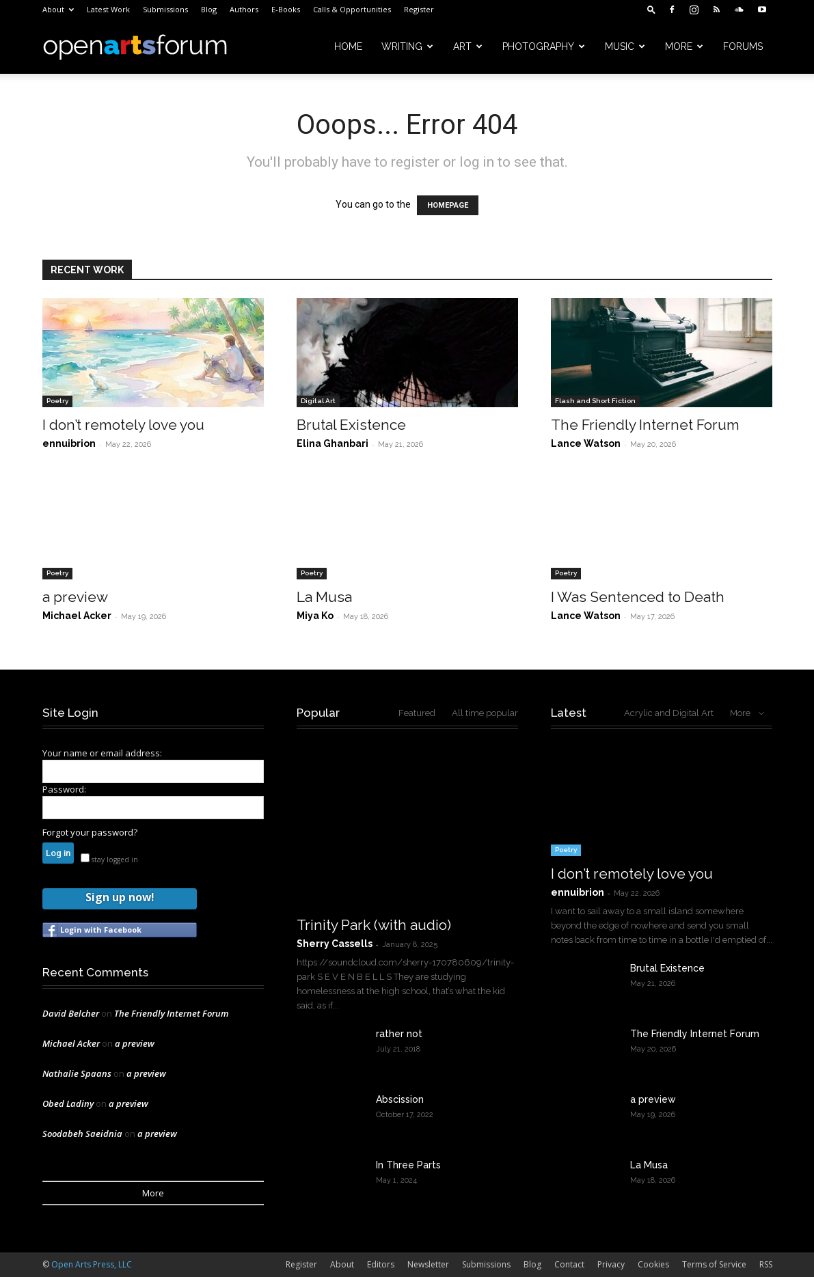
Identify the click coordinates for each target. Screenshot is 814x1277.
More (684, 46)
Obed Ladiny (68, 1103)
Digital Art (318, 400)
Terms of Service (714, 1264)
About (58, 9)
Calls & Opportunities (352, 9)
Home (348, 46)
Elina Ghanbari (332, 443)
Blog (209, 9)
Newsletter (428, 1264)
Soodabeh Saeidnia (82, 1133)
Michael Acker (76, 615)
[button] (651, 9)
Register (419, 9)
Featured (416, 713)
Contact (569, 1264)
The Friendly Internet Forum (645, 424)
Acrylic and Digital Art (669, 713)
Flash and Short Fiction (595, 400)
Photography (543, 46)
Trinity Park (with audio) (374, 924)
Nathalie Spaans (76, 1073)
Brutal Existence (351, 424)
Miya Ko (315, 615)
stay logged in (109, 859)
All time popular (485, 713)
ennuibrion (69, 443)
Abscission (400, 1099)
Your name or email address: (102, 753)
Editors (380, 1264)
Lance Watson (586, 443)
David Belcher (70, 1013)
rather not (399, 1033)
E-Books (285, 9)
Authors (244, 9)
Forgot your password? (89, 832)
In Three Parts (408, 1164)
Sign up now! (119, 897)
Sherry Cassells (334, 943)
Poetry (57, 400)
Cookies (653, 1264)
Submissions (165, 9)
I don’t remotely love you (123, 424)
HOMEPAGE (447, 205)
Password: (64, 789)
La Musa (324, 596)
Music (625, 46)
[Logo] (135, 46)
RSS (765, 1264)
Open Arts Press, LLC (91, 1264)
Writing (407, 46)
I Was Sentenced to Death (637, 596)
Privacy (611, 1264)
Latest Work (108, 9)
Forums (743, 46)
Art (468, 46)
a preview (75, 596)
